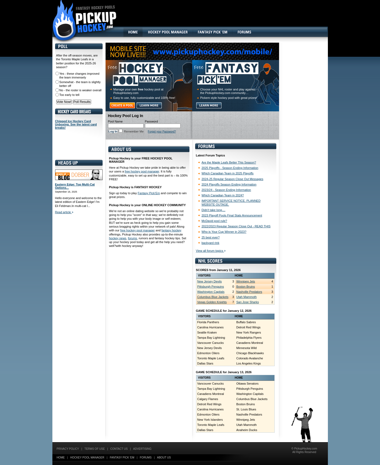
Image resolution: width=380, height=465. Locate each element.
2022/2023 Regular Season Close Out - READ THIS (236, 226)
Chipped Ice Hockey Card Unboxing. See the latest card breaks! (76, 124)
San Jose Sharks (247, 302)
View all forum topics (211, 250)
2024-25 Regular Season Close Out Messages (232, 179)
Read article (64, 212)
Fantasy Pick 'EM (122, 457)
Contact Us (119, 448)
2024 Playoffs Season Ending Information (229, 184)
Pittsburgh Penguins (210, 286)
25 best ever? (211, 237)
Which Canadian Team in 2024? (223, 195)
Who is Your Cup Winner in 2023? (224, 231)
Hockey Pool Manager (87, 457)
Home (61, 457)
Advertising (142, 448)
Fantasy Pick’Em (149, 193)
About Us (164, 457)
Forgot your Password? (162, 131)
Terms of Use (94, 448)
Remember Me (133, 131)
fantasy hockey (171, 230)
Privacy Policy (68, 448)
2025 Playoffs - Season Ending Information (230, 167)
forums (132, 238)
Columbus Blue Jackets (213, 297)
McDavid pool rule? (214, 220)
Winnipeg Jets (245, 281)
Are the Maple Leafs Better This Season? (229, 162)
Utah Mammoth (246, 297)
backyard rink (210, 242)
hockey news (117, 238)
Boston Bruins (245, 286)
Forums (145, 457)
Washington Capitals (210, 291)
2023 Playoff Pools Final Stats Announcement (232, 215)
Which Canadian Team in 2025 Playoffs (228, 173)
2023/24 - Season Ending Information (226, 189)
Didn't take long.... (214, 210)
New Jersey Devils (209, 281)
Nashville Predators (249, 291)
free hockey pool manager (142, 171)
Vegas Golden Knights (212, 302)
